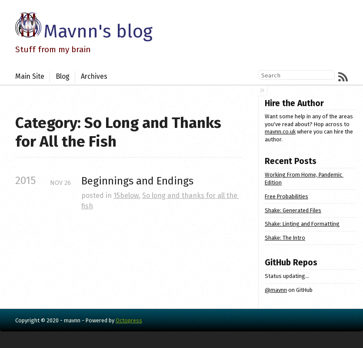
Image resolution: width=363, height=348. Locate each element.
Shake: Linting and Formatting (302, 224)
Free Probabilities (286, 196)
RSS (343, 77)
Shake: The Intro (285, 237)
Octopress (129, 320)
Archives (94, 76)
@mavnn (276, 290)
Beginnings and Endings (137, 181)
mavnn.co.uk (280, 131)
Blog (63, 76)
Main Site (29, 76)
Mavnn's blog (98, 31)
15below (126, 195)
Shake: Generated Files (293, 210)
